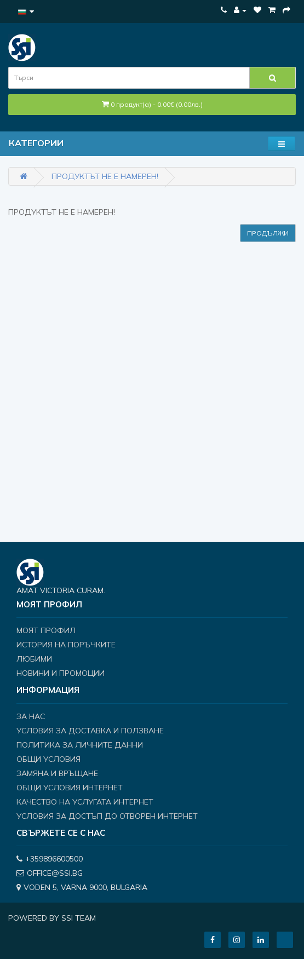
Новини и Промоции (60, 673)
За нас (30, 716)
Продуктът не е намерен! (104, 176)
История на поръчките (66, 645)
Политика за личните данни (79, 745)
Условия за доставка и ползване (90, 731)
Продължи (268, 233)
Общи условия (48, 759)
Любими (34, 659)
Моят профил (46, 630)
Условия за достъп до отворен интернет (107, 816)
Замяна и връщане (57, 773)
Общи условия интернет (69, 788)
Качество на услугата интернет (84, 802)
